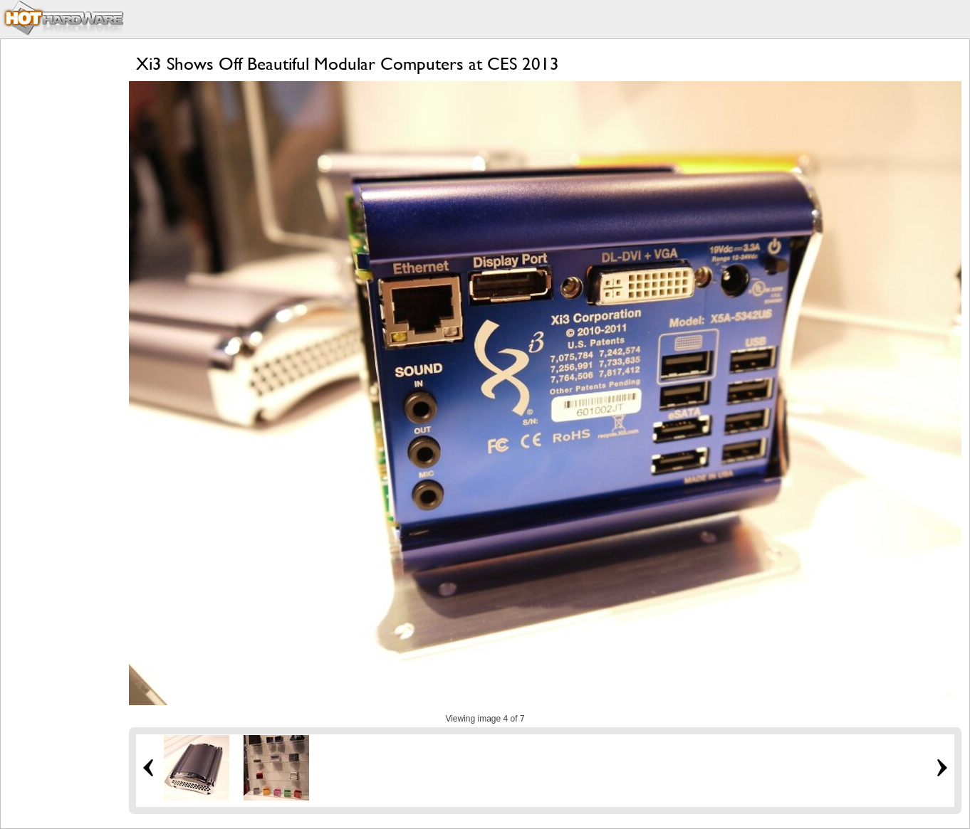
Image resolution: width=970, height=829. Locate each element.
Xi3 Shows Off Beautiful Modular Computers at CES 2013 (347, 63)
